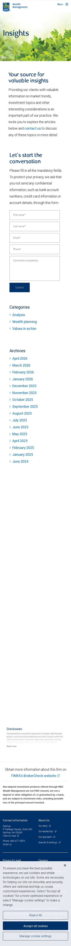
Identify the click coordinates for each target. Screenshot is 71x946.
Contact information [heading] (15, 820)
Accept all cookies (35, 926)
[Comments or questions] (34, 268)
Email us (7, 844)
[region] (35, 903)
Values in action (24, 328)
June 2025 (20, 427)
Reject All (35, 915)
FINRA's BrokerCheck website (33, 775)
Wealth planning (24, 321)
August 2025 (22, 413)
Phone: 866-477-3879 (14, 840)
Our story (43, 825)
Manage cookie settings (35, 936)
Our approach (45, 836)
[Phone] (34, 249)
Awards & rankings (48, 842)
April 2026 (19, 358)
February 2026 (23, 372)
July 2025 (19, 420)
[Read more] (11, 746)
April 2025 (19, 441)
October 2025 (22, 399)
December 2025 (24, 386)
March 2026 (21, 365)
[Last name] (34, 226)
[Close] (65, 865)
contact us (32, 128)
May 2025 (19, 434)
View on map (9, 835)
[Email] (34, 238)
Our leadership (46, 831)
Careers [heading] (43, 860)
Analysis (18, 315)
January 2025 (22, 454)
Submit (19, 287)
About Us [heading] (43, 820)
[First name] (34, 215)
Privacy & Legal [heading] (12, 860)
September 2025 (25, 406)
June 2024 (20, 461)
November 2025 (24, 393)
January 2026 (22, 379)
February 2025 (23, 447)
